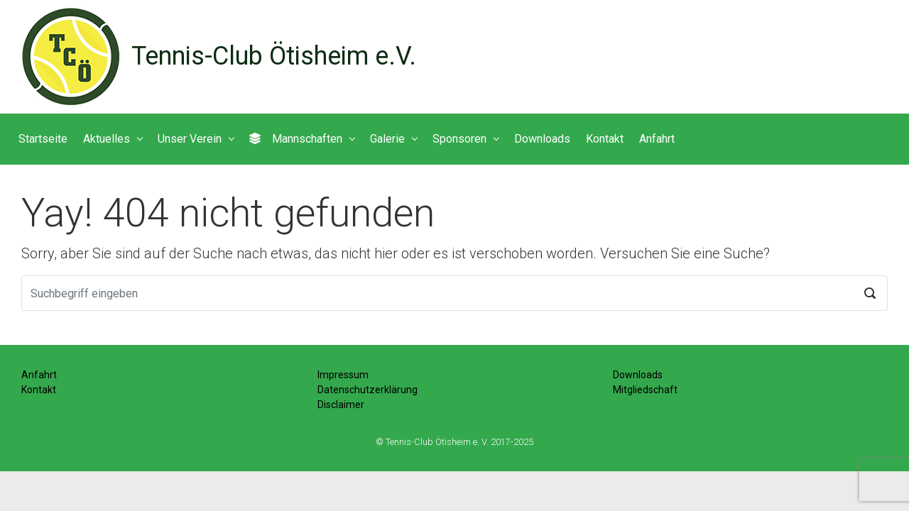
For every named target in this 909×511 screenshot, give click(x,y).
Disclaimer (340, 404)
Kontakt (38, 389)
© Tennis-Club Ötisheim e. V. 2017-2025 (454, 441)
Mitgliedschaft (645, 389)
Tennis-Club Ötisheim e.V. (273, 56)
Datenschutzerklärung (367, 389)
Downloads (638, 374)
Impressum (343, 374)
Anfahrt (39, 374)
